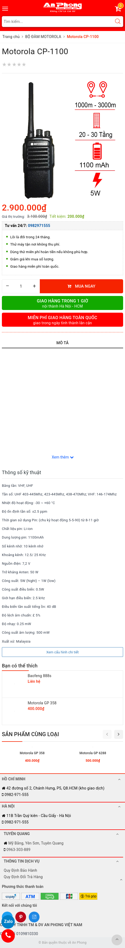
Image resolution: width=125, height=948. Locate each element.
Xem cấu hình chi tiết (62, 652)
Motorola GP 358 (42, 703)
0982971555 (39, 225)
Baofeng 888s (39, 676)
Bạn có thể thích (20, 665)
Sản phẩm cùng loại (30, 734)
